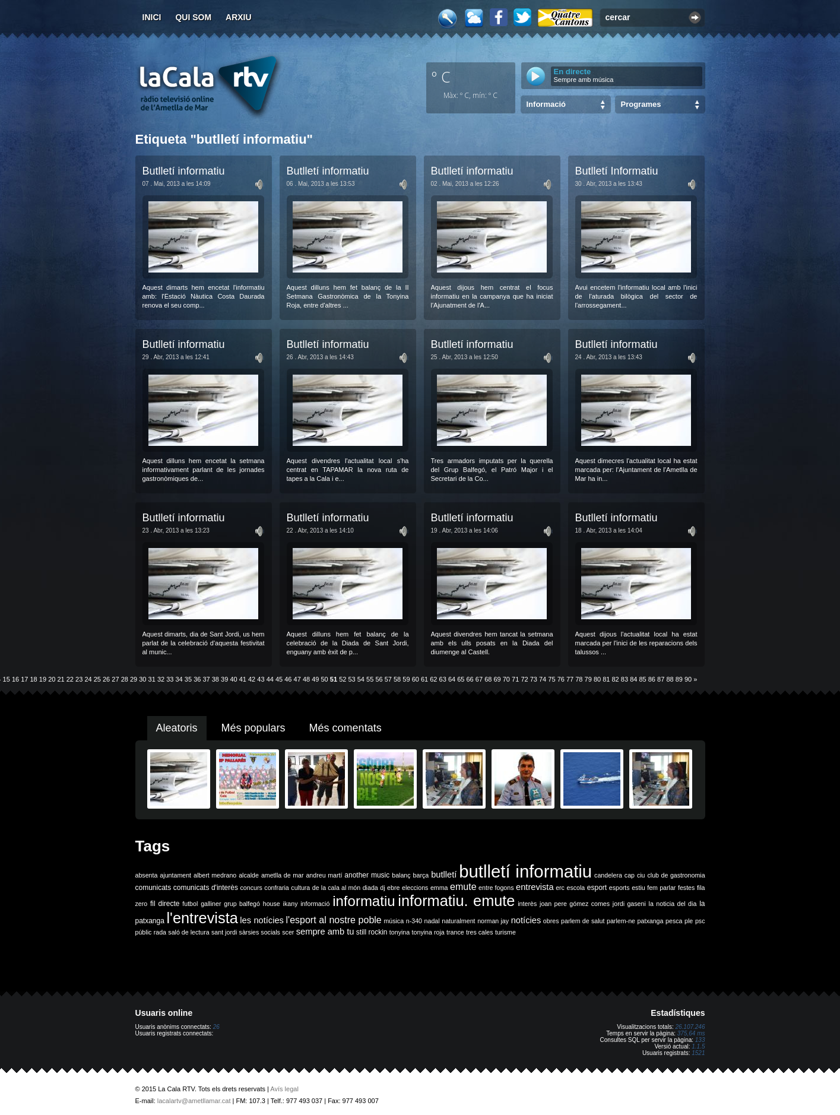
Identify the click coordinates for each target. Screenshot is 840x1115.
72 (524, 679)
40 (233, 679)
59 (406, 679)
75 (551, 679)
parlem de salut (582, 920)
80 (597, 679)
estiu (638, 887)
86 (651, 679)
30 (142, 679)
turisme (505, 932)
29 (133, 679)
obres (551, 920)
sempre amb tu (325, 931)
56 (378, 679)
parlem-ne (621, 920)
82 (615, 679)
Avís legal (284, 1088)
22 (70, 679)
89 (679, 679)
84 (633, 679)
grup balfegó (242, 903)
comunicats (153, 887)
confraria (276, 887)
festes (686, 887)
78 (578, 679)
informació (314, 903)
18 (33, 679)
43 (260, 679)
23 (79, 679)
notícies (526, 920)
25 (97, 679)
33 (169, 679)
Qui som (193, 17)
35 (188, 679)
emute (463, 887)
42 (251, 679)
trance (455, 932)
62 (433, 679)
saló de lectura (188, 932)
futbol (190, 903)
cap (630, 875)
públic (143, 932)
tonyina (399, 932)
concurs (251, 887)
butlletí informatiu (525, 871)
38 (215, 679)
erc (560, 887)
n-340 (414, 920)
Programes (641, 104)
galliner (211, 903)
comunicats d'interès (205, 887)
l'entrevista (201, 918)
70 (506, 679)
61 (424, 679)
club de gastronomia (676, 875)
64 (451, 679)
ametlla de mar (282, 875)
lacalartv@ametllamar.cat (194, 1100)
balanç (401, 875)
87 (660, 679)
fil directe (164, 903)
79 (588, 679)
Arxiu (239, 17)
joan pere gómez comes (575, 903)
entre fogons (495, 887)
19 (42, 679)
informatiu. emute (456, 900)
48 (306, 679)
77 (569, 679)
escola (575, 887)
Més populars (253, 728)
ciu (641, 875)
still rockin (372, 932)
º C (441, 76)
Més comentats (345, 728)
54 (360, 679)
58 (397, 679)
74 (542, 679)
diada (370, 887)
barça (421, 875)
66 (470, 679)
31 (152, 679)
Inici (151, 17)
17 (24, 679)
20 (51, 679)
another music (366, 875)
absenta (146, 875)
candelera (608, 875)
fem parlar (661, 887)
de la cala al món (336, 887)
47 (297, 679)
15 (6, 679)
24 (87, 679)
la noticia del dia (673, 903)
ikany (290, 903)
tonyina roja (428, 932)
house (271, 903)
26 (106, 679)
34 (179, 679)
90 (688, 679)
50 (324, 679)
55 (369, 679)
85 (642, 679)
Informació (546, 104)
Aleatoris (177, 728)
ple (688, 920)
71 (515, 679)
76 (561, 679)
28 (124, 679)
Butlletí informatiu (183, 171)
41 (242, 679)
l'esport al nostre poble (334, 920)
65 (460, 679)
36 (197, 679)
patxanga (651, 920)
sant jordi (224, 932)
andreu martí (324, 875)
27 (115, 679)
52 (342, 679)
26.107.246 (690, 1027)
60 (415, 679)
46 (287, 679)
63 (442, 679)
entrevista (535, 887)
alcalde (249, 875)
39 (224, 679)
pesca (673, 920)
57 (388, 679)
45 (279, 679)
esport (597, 887)
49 (315, 679)
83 (624, 679)
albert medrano (215, 875)
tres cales (479, 932)
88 (669, 679)
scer (288, 932)
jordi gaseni (629, 903)
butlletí (444, 874)
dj (382, 887)
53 (351, 679)
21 (60, 679)
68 (488, 679)
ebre (393, 887)
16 (15, 679)
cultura (300, 887)
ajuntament (175, 875)
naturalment (458, 920)
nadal (432, 920)
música (393, 920)
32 (160, 679)
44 (270, 679)
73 (533, 679)
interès (527, 903)
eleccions (415, 887)
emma (439, 887)
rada (160, 932)
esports (619, 887)
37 (206, 679)
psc (700, 920)
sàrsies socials (259, 932)
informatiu (363, 901)
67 (479, 679)
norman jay (493, 920)
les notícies (262, 920)
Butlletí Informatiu (616, 171)
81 (606, 679)
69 (496, 679)
